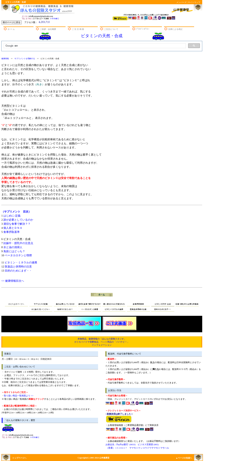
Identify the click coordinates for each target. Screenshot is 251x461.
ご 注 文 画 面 (78, 29)
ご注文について (111, 29)
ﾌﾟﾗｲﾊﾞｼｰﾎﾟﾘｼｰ (142, 29)
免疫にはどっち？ (14, 251)
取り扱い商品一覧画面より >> (18, 395)
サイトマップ (194, 2)
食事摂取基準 (11, 231)
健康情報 (5, 59)
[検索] (94, 45)
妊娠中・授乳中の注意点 (18, 243)
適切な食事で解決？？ (16, 223)
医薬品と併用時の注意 (18, 266)
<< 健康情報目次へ (12, 280)
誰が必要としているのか (18, 219)
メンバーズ (181, 2)
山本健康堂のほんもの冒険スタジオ (42, 9)
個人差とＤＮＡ (12, 227)
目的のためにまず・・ (18, 270)
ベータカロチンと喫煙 (18, 255)
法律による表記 (175, 29)
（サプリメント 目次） (16, 211)
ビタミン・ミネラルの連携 (21, 262)
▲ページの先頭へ (184, 458)
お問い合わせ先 (21, 435)
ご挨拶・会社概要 (48, 29)
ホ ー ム (11, 29)
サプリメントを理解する (24, 59)
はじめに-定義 (11, 215)
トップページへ (19, 458)
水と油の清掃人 (12, 247)
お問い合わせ (41, 17)
